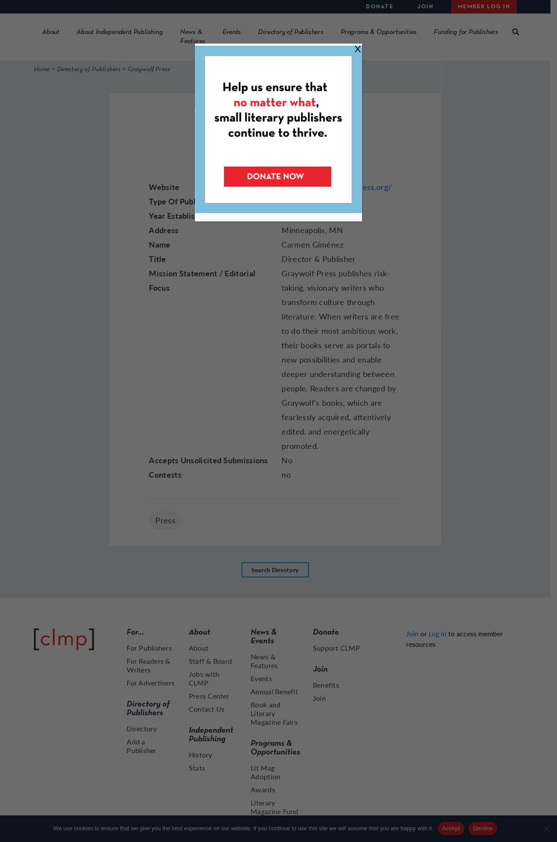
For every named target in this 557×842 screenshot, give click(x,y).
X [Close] (358, 48)
